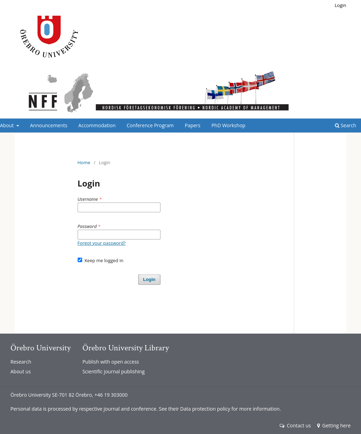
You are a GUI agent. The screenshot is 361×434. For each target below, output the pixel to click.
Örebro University (40, 347)
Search (345, 125)
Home (84, 162)
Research (20, 361)
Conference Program (150, 125)
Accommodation (97, 125)
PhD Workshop (228, 125)
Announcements (48, 125)
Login (340, 5)
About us (20, 371)
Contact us (295, 425)
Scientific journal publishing (114, 371)
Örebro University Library (126, 347)
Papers (193, 125)
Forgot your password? (102, 243)
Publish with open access (111, 361)
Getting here (334, 425)
